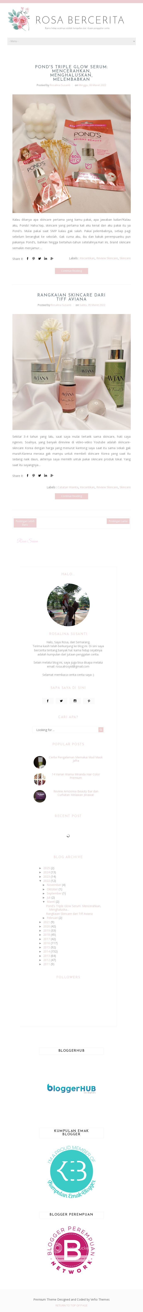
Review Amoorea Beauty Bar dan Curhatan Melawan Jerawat (75, 793)
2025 (47, 868)
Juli (49, 897)
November (54, 885)
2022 (47, 881)
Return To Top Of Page (71, 1305)
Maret (51, 902)
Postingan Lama (118, 521)
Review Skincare (107, 258)
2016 (47, 943)
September (54, 893)
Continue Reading (71, 271)
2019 (47, 930)
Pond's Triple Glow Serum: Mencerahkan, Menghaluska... (73, 907)
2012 (47, 960)
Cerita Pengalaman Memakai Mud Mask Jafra (76, 759)
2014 (47, 951)
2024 (47, 872)
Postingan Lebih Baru (25, 522)
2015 (47, 947)
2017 (47, 939)
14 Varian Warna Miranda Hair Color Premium (76, 776)
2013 (47, 956)
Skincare (125, 258)
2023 (47, 876)
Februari (53, 918)
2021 (47, 922)
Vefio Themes (100, 1299)
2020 (47, 926)
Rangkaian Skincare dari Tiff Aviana (71, 297)
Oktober (53, 889)
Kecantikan (87, 258)
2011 (47, 964)
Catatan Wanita (68, 487)
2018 (47, 935)
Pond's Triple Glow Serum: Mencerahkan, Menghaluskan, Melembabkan (71, 73)
